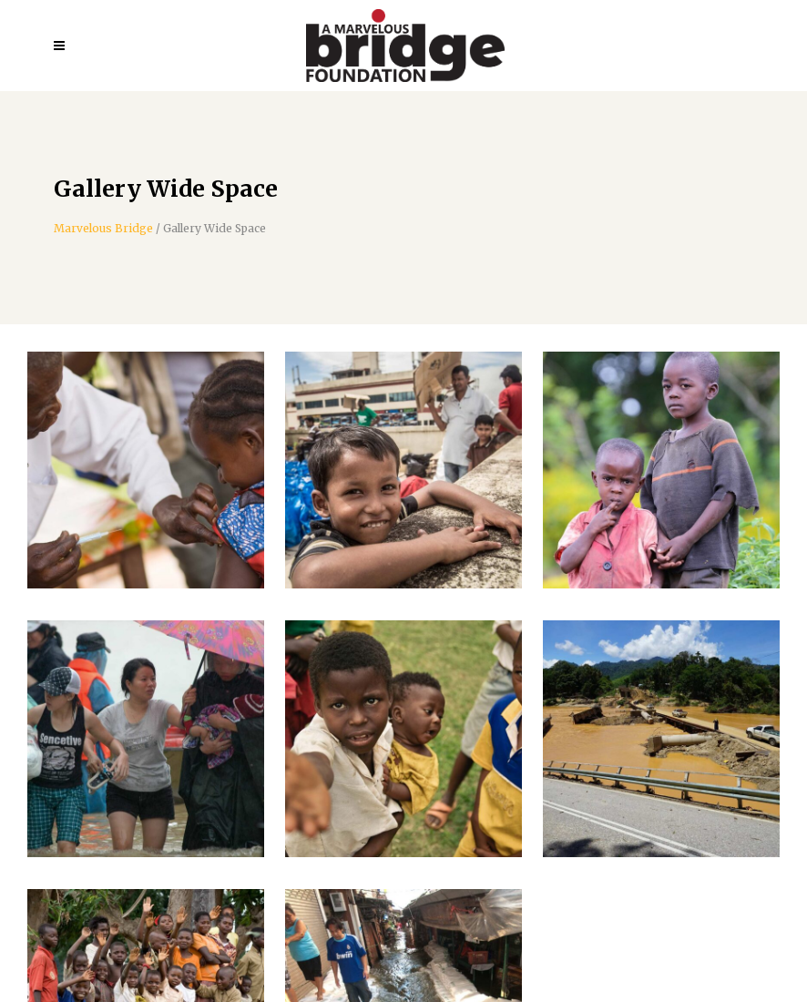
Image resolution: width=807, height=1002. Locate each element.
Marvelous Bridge (103, 228)
